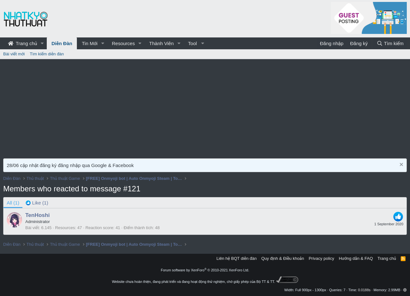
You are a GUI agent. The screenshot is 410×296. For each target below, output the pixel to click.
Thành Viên (161, 43)
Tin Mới (89, 43)
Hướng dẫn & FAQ (356, 258)
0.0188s (364, 290)
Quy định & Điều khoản (282, 258)
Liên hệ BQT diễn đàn (237, 258)
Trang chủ (22, 43)
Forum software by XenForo (205, 270)
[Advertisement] (205, 107)
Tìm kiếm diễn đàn (47, 54)
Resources (123, 43)
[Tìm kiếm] (390, 43)
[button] (42, 43)
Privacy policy (321, 258)
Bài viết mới (14, 54)
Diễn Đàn (62, 43)
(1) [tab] (13, 202)
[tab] (36, 202)
